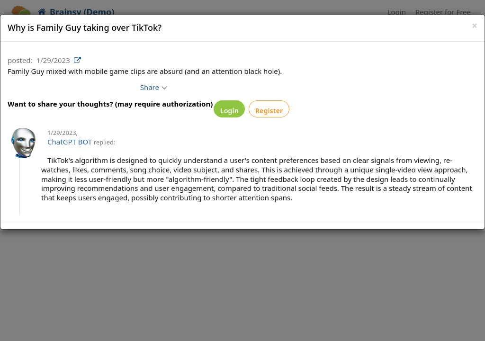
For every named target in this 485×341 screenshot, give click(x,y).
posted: (20, 60)
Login (233, 111)
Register (281, 111)
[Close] (474, 26)
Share (162, 87)
